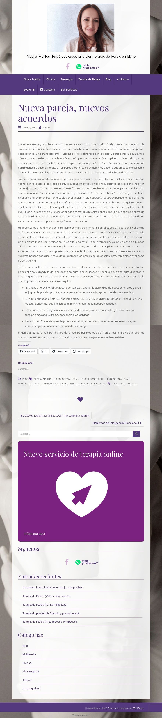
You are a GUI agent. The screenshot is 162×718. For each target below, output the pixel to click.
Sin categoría (31, 671)
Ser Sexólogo (69, 89)
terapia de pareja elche (91, 383)
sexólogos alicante (118, 379)
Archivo (123, 79)
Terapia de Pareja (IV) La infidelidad (44, 604)
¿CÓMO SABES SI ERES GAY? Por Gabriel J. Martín (54, 415)
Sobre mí (29, 89)
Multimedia (29, 654)
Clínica (50, 79)
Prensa (27, 662)
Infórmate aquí (34, 534)
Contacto (47, 89)
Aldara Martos (32, 79)
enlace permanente (124, 383)
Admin (46, 127)
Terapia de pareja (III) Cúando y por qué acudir (51, 613)
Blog (108, 79)
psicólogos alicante (67, 379)
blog (25, 379)
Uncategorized (31, 688)
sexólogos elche (29, 383)
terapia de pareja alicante (58, 383)
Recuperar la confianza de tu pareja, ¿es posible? (53, 587)
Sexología (66, 79)
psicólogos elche (92, 379)
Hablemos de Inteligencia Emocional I (117, 422)
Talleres (27, 680)
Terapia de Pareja (89, 79)
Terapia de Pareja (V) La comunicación (46, 596)
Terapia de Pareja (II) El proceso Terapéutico (50, 621)
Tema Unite (113, 708)
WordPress (138, 708)
